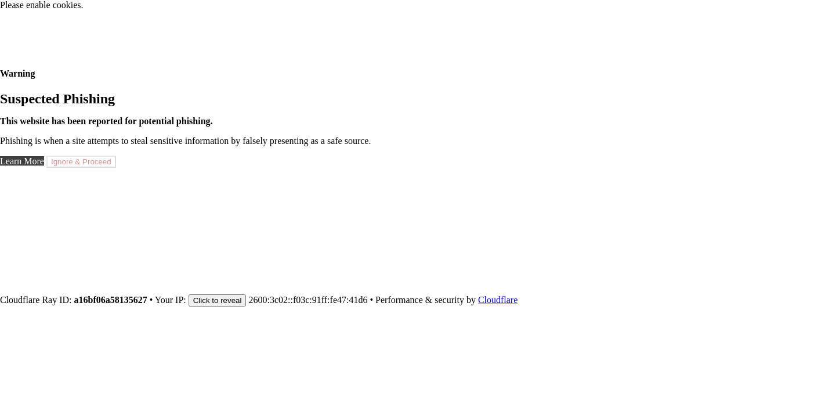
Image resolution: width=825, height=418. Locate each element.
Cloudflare (498, 300)
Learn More (22, 161)
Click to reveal (217, 300)
